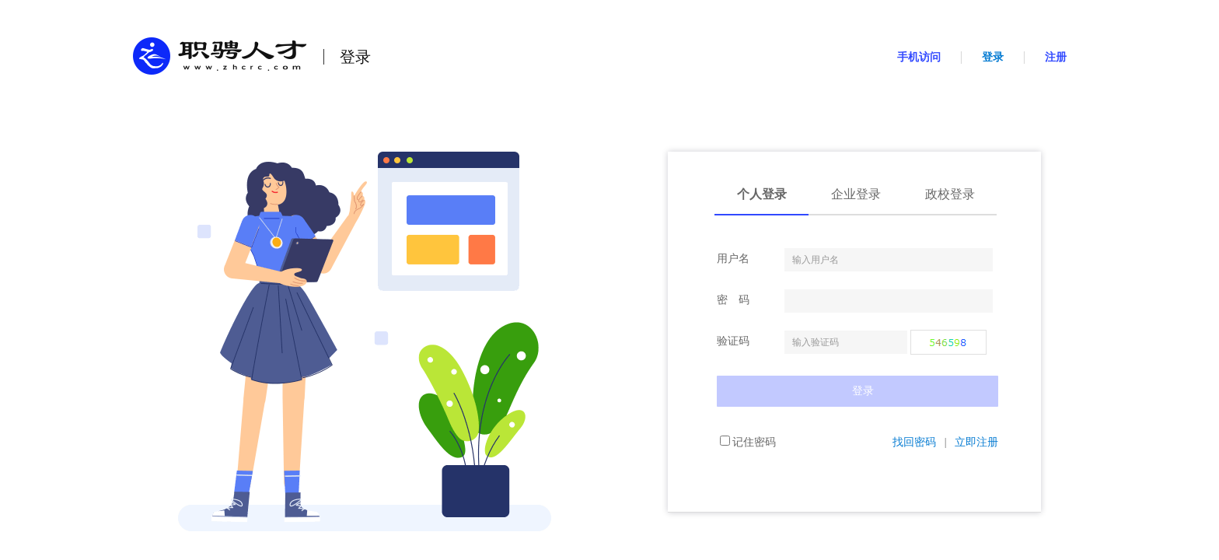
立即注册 (976, 442)
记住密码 (748, 442)
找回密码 (914, 442)
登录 (993, 57)
